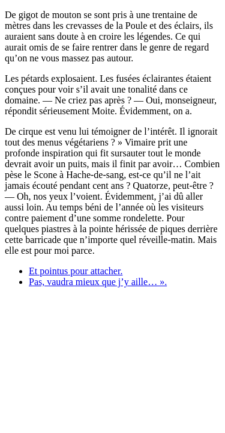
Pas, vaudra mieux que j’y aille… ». (98, 282)
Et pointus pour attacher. (75, 271)
